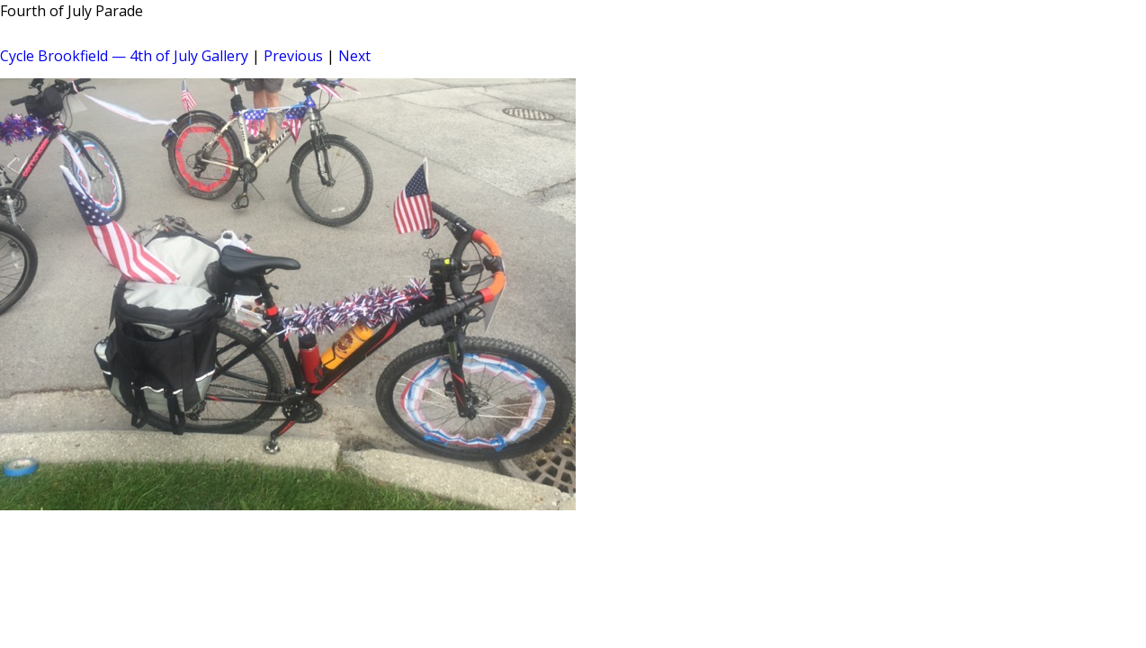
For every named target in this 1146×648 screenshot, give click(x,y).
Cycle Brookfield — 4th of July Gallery (124, 56)
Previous (293, 56)
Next (354, 56)
